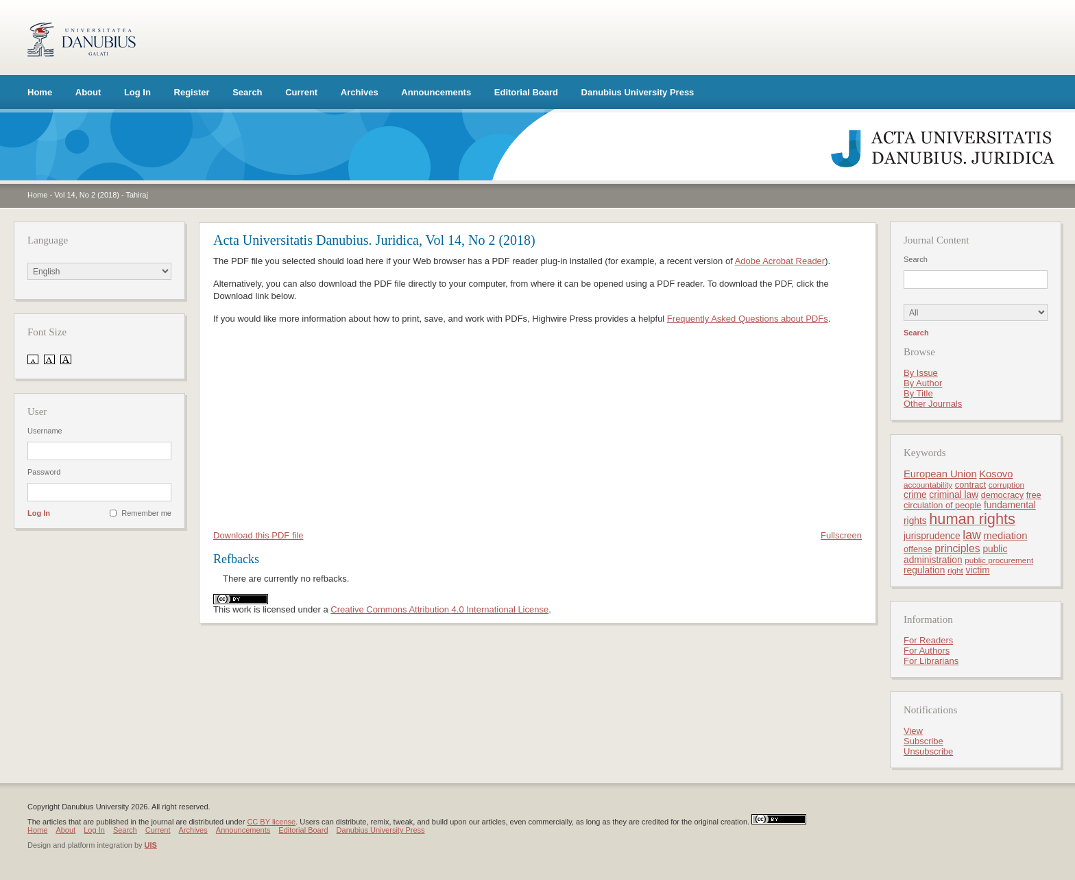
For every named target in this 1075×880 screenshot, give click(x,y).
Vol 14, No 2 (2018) (86, 195)
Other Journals (933, 404)
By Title (918, 393)
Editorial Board (526, 92)
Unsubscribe (928, 751)
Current (301, 92)
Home (39, 92)
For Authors (927, 650)
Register (192, 92)
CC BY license (271, 822)
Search (247, 92)
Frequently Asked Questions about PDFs (747, 318)
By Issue (921, 373)
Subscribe (923, 741)
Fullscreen (841, 535)
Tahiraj (137, 195)
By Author (923, 383)
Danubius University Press (637, 92)
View (913, 731)
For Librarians (931, 661)
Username (44, 431)
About (88, 92)
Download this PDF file (258, 535)
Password (43, 472)
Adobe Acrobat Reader (780, 261)
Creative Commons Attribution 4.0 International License (439, 609)
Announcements (436, 92)
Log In (137, 92)
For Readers (928, 640)
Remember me (146, 513)
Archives (359, 92)
